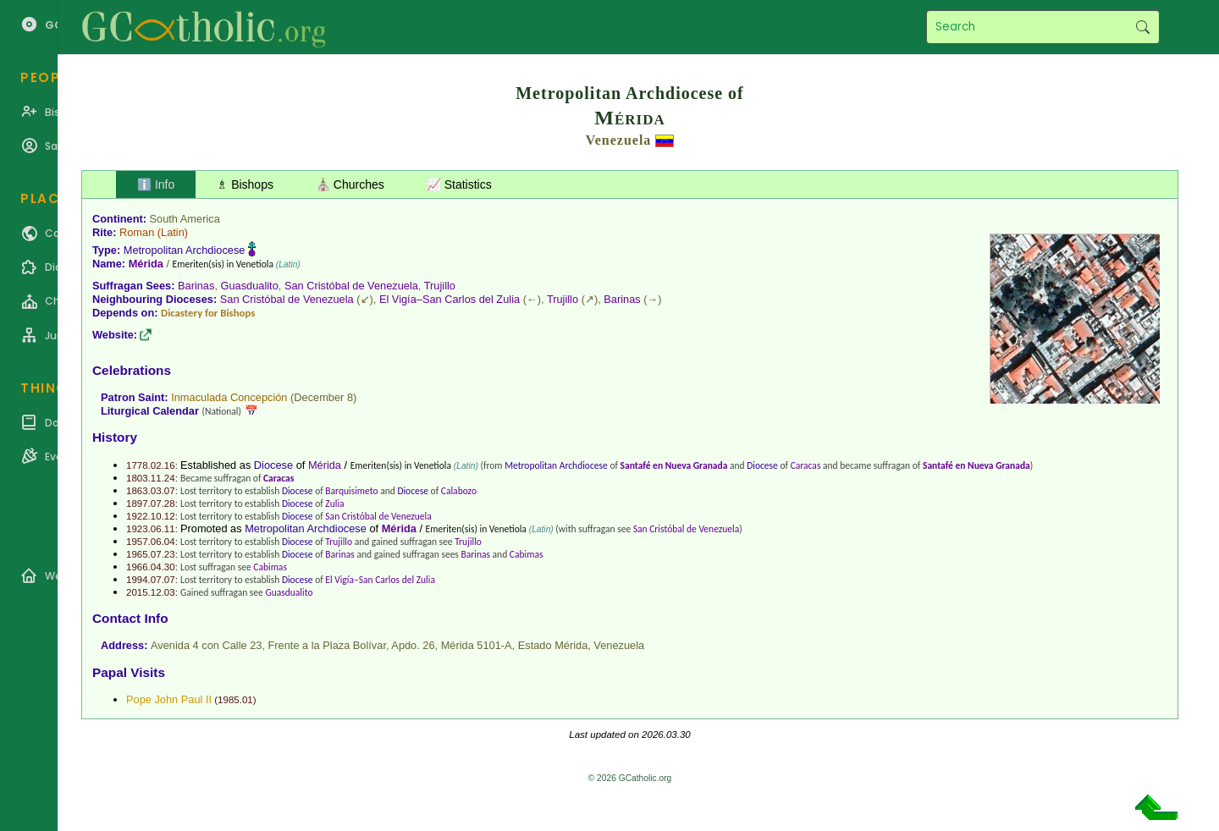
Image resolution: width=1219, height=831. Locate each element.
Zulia (334, 503)
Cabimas (526, 554)
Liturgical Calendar (150, 410)
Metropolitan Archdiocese (184, 250)
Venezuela (619, 140)
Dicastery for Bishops (208, 312)
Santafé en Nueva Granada (674, 465)
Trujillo (439, 285)
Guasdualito (250, 285)
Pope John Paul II (169, 699)
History (114, 437)
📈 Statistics (459, 184)
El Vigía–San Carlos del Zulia (449, 299)
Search (1142, 27)
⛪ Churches (350, 184)
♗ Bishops (245, 184)
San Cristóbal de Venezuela (351, 285)
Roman (136, 232)
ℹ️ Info (155, 184)
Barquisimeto (351, 491)
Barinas (196, 285)
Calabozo (459, 491)
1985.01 (235, 700)
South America (185, 218)
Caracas (806, 465)
